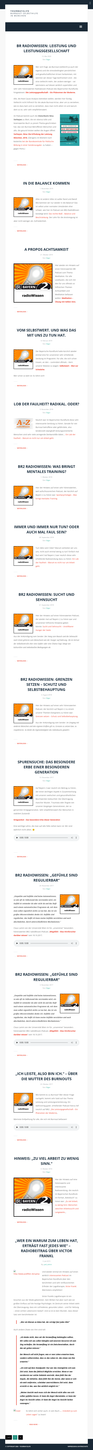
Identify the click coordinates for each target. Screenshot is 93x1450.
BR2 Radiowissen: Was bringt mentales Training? (46, 469)
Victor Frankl (71, 1286)
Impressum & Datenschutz (78, 1446)
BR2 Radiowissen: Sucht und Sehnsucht (46, 597)
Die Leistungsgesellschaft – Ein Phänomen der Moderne (50, 92)
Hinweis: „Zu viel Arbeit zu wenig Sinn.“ (46, 1161)
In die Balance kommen (46, 183)
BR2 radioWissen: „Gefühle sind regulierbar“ (46, 878)
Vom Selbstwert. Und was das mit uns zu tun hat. (46, 333)
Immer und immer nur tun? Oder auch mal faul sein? (46, 529)
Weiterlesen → (22, 165)
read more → (34, 1424)
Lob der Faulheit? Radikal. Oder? (46, 403)
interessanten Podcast (59, 1275)
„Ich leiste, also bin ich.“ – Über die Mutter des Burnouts (46, 1076)
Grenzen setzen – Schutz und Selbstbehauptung (57, 716)
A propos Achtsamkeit (46, 249)
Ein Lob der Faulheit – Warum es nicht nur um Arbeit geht (57, 562)
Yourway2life (24, 13)
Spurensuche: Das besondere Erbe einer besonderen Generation (46, 766)
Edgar (48, 59)
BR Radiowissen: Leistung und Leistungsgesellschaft (46, 48)
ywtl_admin (48, 1264)
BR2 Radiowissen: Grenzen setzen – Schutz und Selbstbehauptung (46, 684)
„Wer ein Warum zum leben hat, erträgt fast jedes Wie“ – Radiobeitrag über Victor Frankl (46, 1248)
